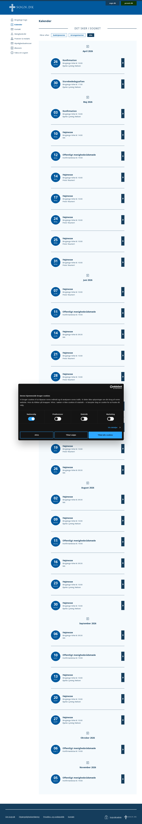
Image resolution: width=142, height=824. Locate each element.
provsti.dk (129, 3)
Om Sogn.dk (10, 817)
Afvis (37, 435)
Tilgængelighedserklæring (29, 817)
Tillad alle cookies (105, 435)
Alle (90, 35)
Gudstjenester (59, 35)
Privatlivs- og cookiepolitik (53, 817)
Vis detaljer (113, 427)
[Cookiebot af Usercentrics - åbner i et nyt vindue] (111, 387)
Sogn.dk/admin (115, 817)
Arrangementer (77, 35)
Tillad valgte (71, 435)
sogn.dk (112, 3)
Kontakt (71, 817)
